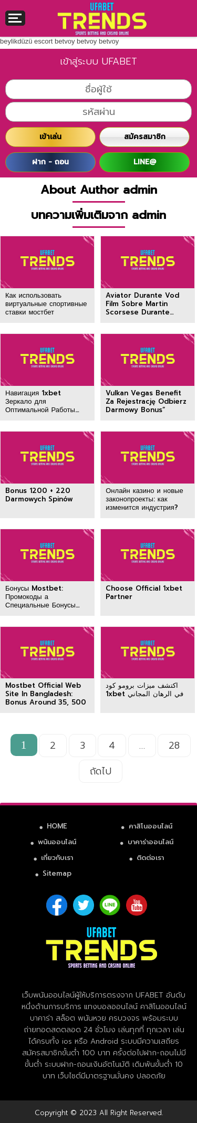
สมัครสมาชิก (144, 136)
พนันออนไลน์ (57, 842)
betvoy (65, 41)
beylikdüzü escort (26, 41)
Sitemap (57, 873)
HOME (57, 826)
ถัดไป (100, 771)
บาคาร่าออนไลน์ (150, 842)
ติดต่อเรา (150, 858)
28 (174, 745)
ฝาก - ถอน (50, 161)
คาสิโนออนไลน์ (150, 826)
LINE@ (144, 161)
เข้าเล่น (50, 136)
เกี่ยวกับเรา (57, 858)
